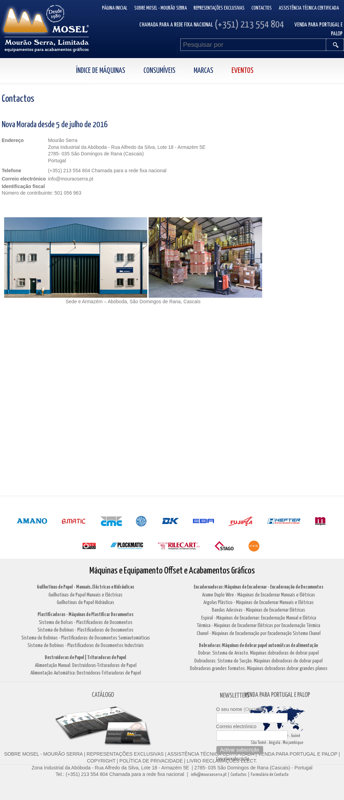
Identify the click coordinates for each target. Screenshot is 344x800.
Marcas (203, 71)
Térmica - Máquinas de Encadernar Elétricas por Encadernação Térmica (258, 625)
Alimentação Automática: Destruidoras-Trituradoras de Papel (85, 673)
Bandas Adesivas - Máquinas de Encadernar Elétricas (258, 610)
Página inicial (114, 8)
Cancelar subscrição (232, 759)
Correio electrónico (236, 726)
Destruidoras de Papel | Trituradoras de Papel (85, 657)
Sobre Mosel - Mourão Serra (160, 8)
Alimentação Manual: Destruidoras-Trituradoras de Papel (86, 665)
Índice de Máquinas (100, 71)
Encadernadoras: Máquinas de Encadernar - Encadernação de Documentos (258, 587)
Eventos (243, 71)
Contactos (261, 8)
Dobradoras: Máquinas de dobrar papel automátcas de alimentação (258, 645)
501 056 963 (67, 193)
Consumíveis (159, 71)
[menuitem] (108, 71)
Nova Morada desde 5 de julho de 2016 (55, 125)
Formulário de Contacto (270, 774)
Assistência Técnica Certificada (309, 8)
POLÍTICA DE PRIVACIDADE (150, 761)
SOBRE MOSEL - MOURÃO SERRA (43, 754)
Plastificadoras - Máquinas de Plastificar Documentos (85, 614)
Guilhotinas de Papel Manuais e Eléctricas (85, 595)
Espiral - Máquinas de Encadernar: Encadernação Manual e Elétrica (258, 618)
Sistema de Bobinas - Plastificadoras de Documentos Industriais (86, 645)
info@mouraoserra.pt (209, 774)
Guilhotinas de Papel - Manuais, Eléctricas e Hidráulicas (85, 587)
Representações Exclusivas (219, 8)
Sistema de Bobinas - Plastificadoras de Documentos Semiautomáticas (85, 637)
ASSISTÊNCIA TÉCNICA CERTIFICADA (211, 754)
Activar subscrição (239, 750)
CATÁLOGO (103, 695)
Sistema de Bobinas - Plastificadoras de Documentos (85, 630)
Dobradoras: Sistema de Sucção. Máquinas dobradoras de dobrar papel (258, 661)
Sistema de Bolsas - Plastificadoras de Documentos (85, 622)
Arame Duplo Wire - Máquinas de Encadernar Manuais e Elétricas (258, 595)
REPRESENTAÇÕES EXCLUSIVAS (125, 754)
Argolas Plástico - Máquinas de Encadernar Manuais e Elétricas (258, 602)
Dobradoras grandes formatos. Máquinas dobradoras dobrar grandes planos (258, 668)
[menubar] (172, 71)
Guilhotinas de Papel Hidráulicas (85, 602)
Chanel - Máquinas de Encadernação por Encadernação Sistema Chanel (259, 633)
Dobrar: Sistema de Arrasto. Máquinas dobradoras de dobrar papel (258, 653)
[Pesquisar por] (253, 45)
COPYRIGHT (101, 761)
